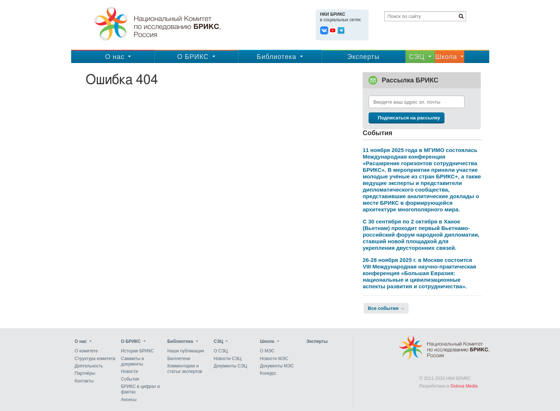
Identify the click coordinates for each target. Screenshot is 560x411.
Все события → (386, 308)
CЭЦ (416, 56)
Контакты (84, 381)
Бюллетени (178, 358)
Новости (129, 371)
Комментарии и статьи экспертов (184, 368)
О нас (115, 56)
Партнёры (85, 373)
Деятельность (89, 366)
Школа (446, 56)
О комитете (86, 351)
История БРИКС (137, 351)
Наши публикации (185, 351)
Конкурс (268, 373)
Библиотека (276, 56)
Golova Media (463, 386)
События (130, 379)
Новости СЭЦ (227, 358)
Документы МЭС (277, 366)
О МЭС (267, 351)
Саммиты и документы (132, 361)
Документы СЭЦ (230, 366)
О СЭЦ (220, 351)
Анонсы (129, 399)
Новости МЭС (274, 358)
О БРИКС (193, 56)
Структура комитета (95, 358)
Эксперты (363, 56)
